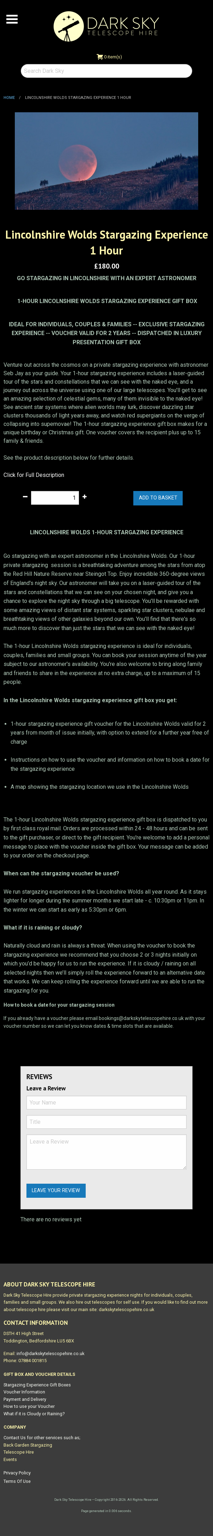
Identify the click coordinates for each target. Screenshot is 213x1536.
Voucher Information (24, 1392)
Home (9, 97)
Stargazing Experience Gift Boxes (37, 1384)
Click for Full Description (34, 475)
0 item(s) (109, 56)
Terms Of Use (17, 1481)
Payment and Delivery (25, 1399)
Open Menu (12, 19)
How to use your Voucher (29, 1406)
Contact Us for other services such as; (42, 1437)
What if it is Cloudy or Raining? (34, 1413)
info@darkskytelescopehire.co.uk (50, 1353)
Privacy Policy (17, 1472)
